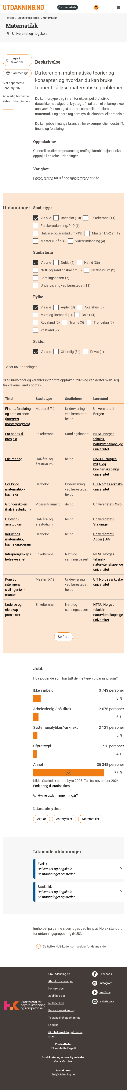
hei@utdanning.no (63, 1074)
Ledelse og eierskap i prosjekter (13, 610)
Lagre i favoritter (14, 60)
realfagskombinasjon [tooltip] (96, 151)
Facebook (106, 974)
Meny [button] (119, 7)
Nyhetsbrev (107, 1001)
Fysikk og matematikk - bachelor (15, 489)
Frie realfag (13, 459)
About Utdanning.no (60, 981)
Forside (10, 17)
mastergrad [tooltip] (79, 178)
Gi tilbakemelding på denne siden (65, 1034)
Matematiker (90, 819)
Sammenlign (17, 73)
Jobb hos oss (57, 995)
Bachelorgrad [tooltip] (43, 178)
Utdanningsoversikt (28, 17)
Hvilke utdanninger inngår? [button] (55, 795)
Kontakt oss (56, 988)
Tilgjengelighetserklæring (64, 1017)
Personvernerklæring (61, 1010)
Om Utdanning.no (59, 974)
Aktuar (41, 819)
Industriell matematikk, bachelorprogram (18, 539)
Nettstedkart (56, 1003)
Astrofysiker (64, 819)
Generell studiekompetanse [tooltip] (54, 151)
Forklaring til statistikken (51, 786)
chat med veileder (67, 7)
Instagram (106, 983)
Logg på (53, 1025)
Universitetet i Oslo (107, 504)
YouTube (105, 992)
